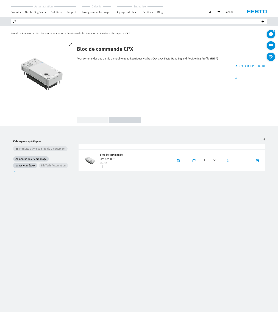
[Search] (139, 21)
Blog (160, 12)
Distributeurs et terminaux (49, 33)
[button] (238, 12)
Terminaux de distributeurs (81, 33)
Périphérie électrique (110, 33)
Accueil (14, 33)
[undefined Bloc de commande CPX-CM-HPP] (111, 158)
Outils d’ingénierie (36, 12)
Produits (26, 33)
